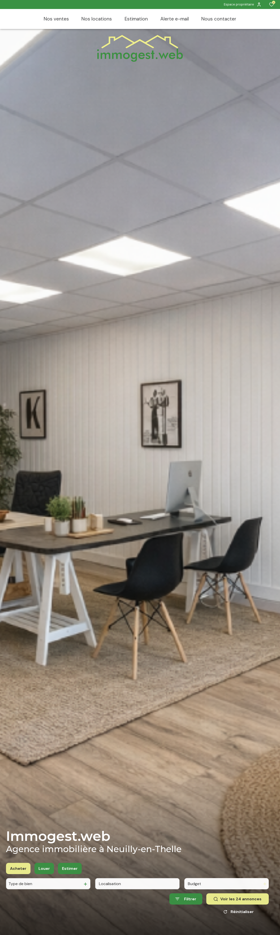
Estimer (70, 875)
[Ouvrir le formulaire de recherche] (185, 906)
